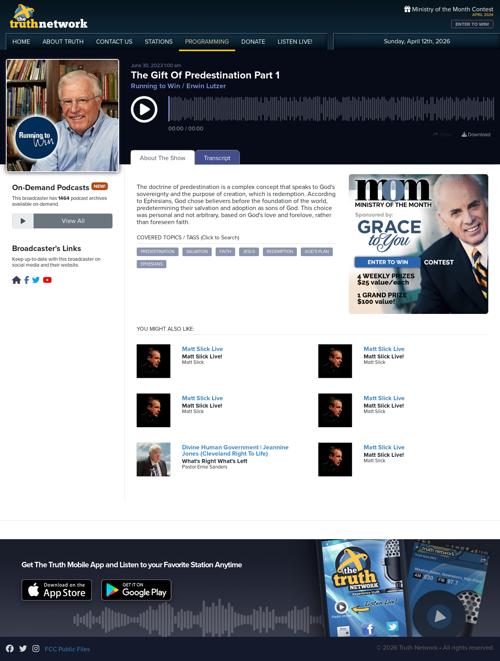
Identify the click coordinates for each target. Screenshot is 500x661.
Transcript (217, 158)
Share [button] (442, 135)
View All (73, 221)
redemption (280, 251)
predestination (158, 251)
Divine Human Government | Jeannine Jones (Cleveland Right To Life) (235, 451)
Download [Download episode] (476, 135)
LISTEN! (295, 41)
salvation (197, 251)
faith (225, 251)
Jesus (249, 251)
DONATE (253, 41)
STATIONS (159, 41)
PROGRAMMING (207, 41)
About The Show (163, 158)
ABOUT (63, 41)
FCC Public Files (67, 649)
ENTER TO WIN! (472, 24)
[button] (144, 117)
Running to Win (155, 86)
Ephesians (151, 264)
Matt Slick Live (202, 349)
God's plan (317, 251)
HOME (21, 41)
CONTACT (114, 41)
